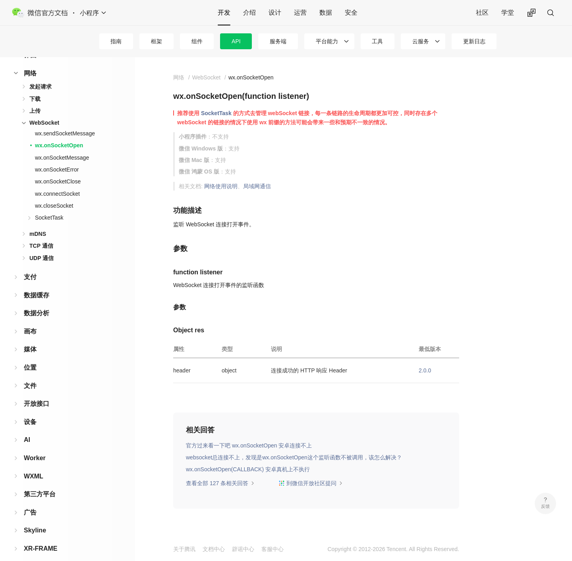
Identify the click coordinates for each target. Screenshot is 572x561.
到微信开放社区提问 (310, 483)
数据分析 (36, 300)
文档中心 (214, 549)
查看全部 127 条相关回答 (220, 483)
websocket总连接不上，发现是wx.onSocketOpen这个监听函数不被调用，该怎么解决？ (294, 457)
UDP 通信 (41, 245)
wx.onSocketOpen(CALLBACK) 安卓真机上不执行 (248, 469)
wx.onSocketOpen (59, 132)
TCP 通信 (41, 233)
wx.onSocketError (57, 157)
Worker (35, 445)
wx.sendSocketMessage (65, 121)
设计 (275, 12)
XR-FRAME (40, 535)
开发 (224, 12)
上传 (35, 98)
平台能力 (327, 41)
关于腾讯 (184, 549)
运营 (300, 12)
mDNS (37, 221)
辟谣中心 (243, 549)
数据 (325, 12)
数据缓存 (36, 282)
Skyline (35, 517)
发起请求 (40, 74)
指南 (116, 41)
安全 (351, 12)
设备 (30, 409)
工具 (377, 41)
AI (27, 427)
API (236, 41)
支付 (30, 264)
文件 (30, 373)
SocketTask (49, 205)
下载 (35, 86)
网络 (30, 60)
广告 (30, 499)
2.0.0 (425, 370)
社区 (482, 12)
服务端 (278, 41)
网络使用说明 (221, 186)
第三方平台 (40, 481)
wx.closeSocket (54, 193)
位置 (30, 354)
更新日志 (474, 41)
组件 (197, 41)
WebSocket (44, 110)
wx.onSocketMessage (62, 145)
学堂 (507, 12)
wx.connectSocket (57, 181)
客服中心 (272, 549)
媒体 (30, 336)
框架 (156, 41)
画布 (30, 318)
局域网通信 (257, 186)
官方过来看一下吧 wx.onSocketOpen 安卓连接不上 (249, 445)
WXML (33, 463)
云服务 (420, 41)
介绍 (249, 12)
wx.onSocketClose (58, 169)
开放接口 (36, 390)
